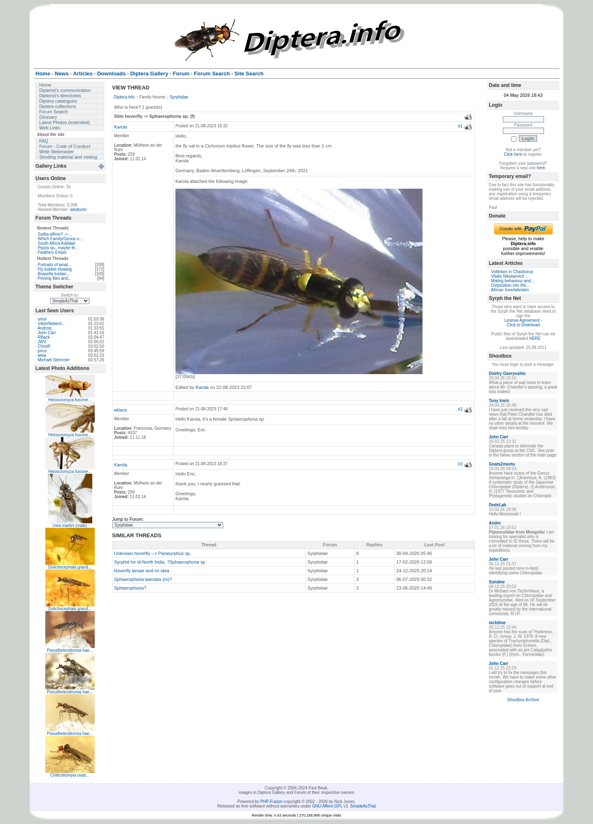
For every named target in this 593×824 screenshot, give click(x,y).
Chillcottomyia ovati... (69, 775)
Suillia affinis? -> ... (55, 234)
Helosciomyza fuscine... (69, 400)
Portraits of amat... (55, 264)
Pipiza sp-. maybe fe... (58, 248)
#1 (460, 126)
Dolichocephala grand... (69, 567)
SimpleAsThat (363, 806)
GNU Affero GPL (327, 806)
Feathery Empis (52, 252)
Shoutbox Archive (523, 700)
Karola (120, 126)
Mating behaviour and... (513, 281)
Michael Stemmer (54, 360)
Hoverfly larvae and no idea (141, 570)
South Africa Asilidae (56, 243)
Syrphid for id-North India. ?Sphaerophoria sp (159, 561)
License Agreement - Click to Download (523, 322)
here (541, 168)
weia (42, 355)
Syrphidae (179, 97)
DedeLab (497, 505)
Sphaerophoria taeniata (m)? (143, 579)
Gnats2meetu (502, 464)
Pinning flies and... (55, 278)
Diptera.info (124, 97)
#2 (460, 409)
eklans (120, 409)
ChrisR (44, 346)
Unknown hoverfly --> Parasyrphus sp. (152, 553)
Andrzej (44, 328)
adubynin (78, 209)
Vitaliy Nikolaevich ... (510, 276)
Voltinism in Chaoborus (512, 271)
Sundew (496, 582)
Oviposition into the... (510, 285)
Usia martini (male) (70, 525)
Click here (513, 154)
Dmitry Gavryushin (507, 373)
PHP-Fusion (271, 801)
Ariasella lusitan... (53, 274)
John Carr (47, 332)
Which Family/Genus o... (60, 238)
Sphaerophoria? (130, 587)
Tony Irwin (499, 400)
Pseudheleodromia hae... (70, 650)
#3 (460, 464)
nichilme (497, 622)
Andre (495, 523)
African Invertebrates (510, 290)
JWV (42, 341)
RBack (44, 337)
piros (42, 351)
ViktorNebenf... (51, 323)
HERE (535, 338)
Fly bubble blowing (55, 269)
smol (42, 319)
